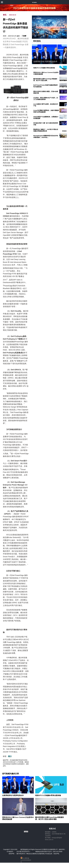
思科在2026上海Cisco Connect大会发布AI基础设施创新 (18, 818)
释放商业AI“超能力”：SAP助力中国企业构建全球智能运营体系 (45, 130)
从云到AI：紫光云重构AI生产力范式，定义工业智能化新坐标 (45, 98)
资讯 (4, 15)
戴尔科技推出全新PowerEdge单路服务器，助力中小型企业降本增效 (49, 818)
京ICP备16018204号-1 (23, 851)
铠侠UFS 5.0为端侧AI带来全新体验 (44, 68)
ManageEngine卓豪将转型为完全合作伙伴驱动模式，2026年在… (45, 136)
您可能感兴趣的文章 (10, 774)
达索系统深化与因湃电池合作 (45, 61)
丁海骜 (23, 36)
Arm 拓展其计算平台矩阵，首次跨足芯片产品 (45, 105)
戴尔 (10, 756)
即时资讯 (37, 41)
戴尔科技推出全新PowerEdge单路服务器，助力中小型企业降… (45, 79)
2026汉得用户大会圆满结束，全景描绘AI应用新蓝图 (45, 117)
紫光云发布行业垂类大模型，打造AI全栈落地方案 (45, 92)
